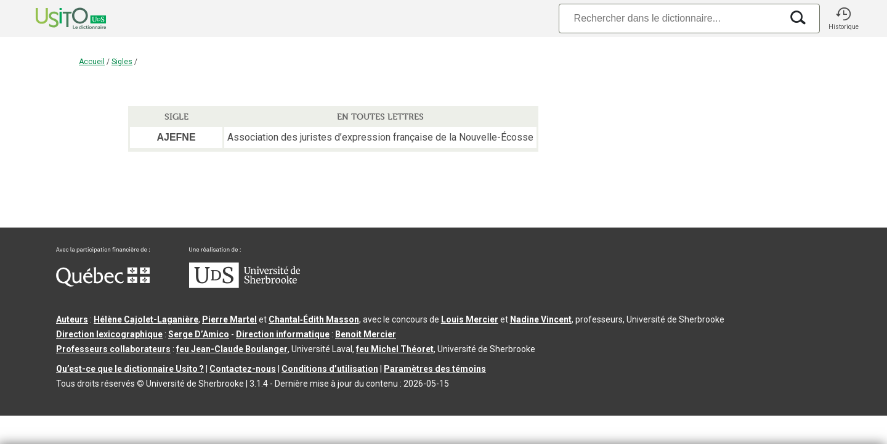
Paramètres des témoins (435, 369)
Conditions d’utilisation (329, 369)
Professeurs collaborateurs (113, 349)
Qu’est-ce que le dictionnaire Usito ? (130, 369)
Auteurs (72, 319)
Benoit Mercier (365, 334)
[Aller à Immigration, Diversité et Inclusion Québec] (103, 284)
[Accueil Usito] (57, 18)
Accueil (92, 61)
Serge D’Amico (198, 334)
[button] (843, 18)
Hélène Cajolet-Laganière (146, 319)
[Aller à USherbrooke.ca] (244, 285)
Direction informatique (283, 334)
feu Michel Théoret (395, 349)
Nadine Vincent (541, 319)
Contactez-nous (242, 369)
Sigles (121, 61)
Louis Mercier (469, 319)
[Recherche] (670, 18)
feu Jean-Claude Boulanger (232, 349)
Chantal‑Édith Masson (314, 319)
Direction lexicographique (109, 334)
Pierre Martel (229, 319)
